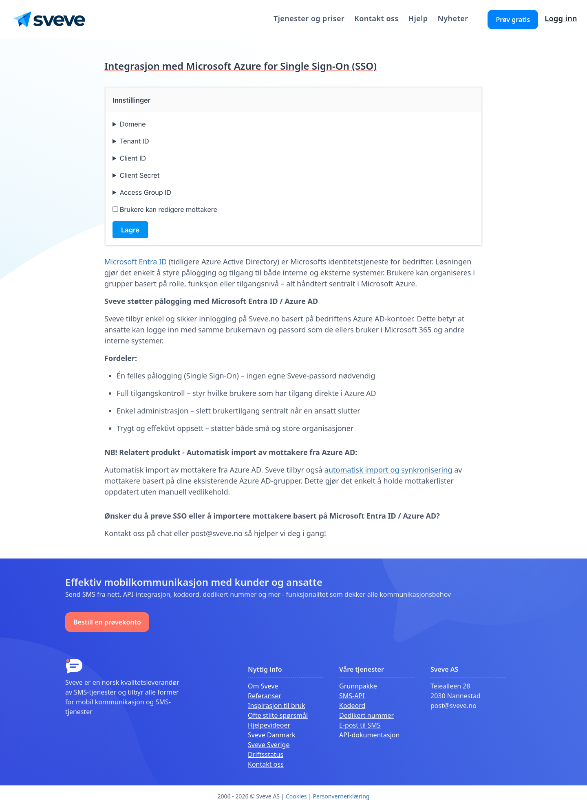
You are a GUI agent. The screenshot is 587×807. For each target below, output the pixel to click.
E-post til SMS (359, 725)
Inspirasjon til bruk (276, 705)
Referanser (264, 695)
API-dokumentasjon (369, 734)
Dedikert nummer (366, 715)
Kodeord (352, 705)
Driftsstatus (265, 754)
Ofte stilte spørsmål (278, 715)
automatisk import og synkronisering (388, 470)
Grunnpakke (358, 686)
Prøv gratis (513, 19)
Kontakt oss (376, 18)
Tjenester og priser (309, 18)
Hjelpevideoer (269, 725)
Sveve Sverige (268, 744)
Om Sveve (263, 686)
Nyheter (452, 18)
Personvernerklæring (341, 796)
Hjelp (418, 18)
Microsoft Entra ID (135, 261)
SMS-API (352, 695)
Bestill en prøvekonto (107, 622)
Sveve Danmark (272, 734)
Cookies (296, 796)
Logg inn (561, 18)
